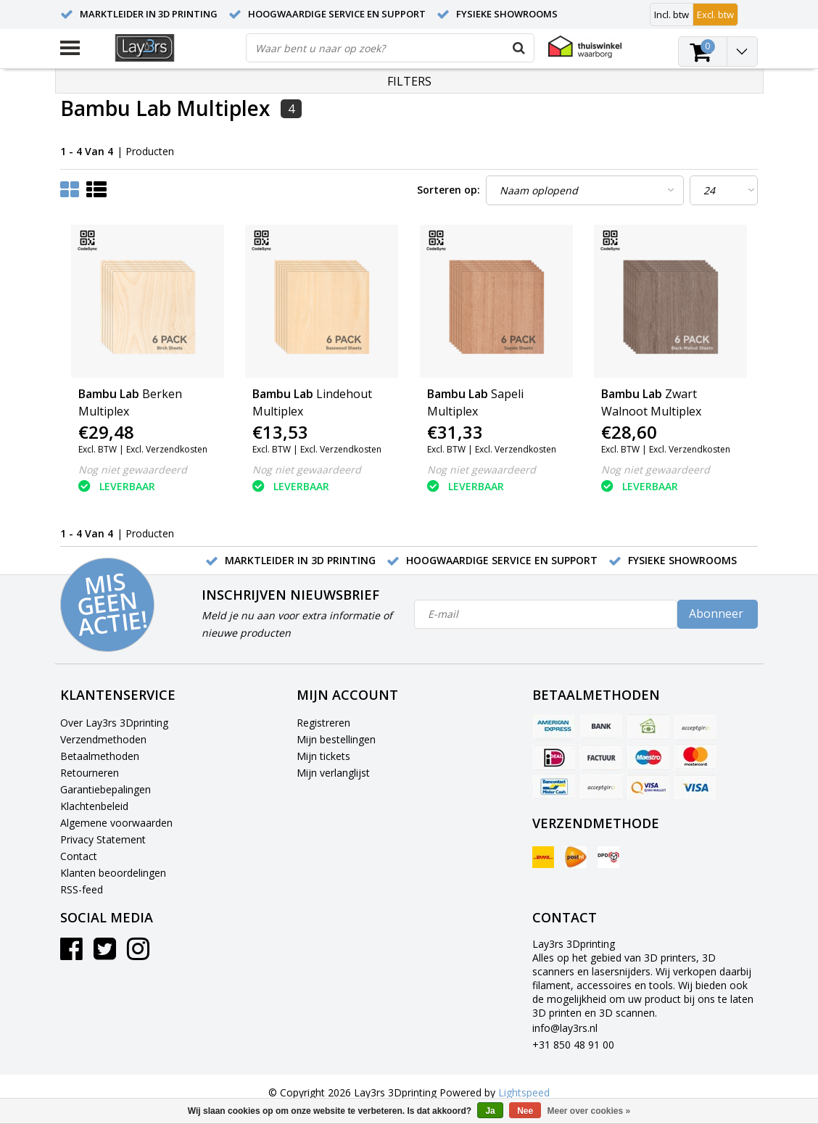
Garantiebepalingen (105, 789)
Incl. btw (671, 14)
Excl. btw (715, 14)
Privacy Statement (103, 839)
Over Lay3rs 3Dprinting (114, 723)
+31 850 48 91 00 (573, 1044)
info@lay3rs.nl (565, 1028)
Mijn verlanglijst (333, 773)
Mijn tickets (323, 756)
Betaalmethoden (99, 756)
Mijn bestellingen (336, 739)
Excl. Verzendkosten (166, 449)
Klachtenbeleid (94, 806)
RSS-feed (81, 889)
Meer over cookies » (589, 1111)
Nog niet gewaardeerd (132, 469)
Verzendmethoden (103, 739)
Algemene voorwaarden (116, 823)
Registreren (323, 723)
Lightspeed (524, 1092)
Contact (78, 856)
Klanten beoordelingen (113, 873)
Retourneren (89, 773)
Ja (490, 1111)
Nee (525, 1111)
